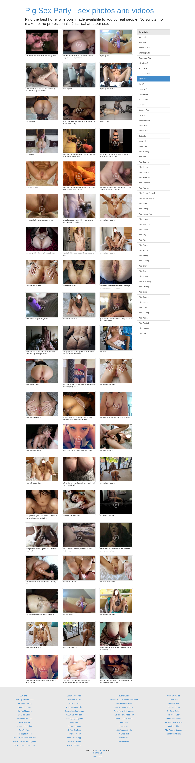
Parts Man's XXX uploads (124, 711)
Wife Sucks (143, 302)
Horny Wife (143, 79)
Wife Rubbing (144, 261)
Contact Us (97, 753)
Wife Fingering (144, 183)
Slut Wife (142, 136)
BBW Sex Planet (74, 741)
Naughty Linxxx (124, 696)
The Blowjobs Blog (24, 703)
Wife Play (142, 235)
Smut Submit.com (174, 734)
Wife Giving (143, 209)
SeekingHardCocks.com (74, 711)
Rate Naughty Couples (124, 719)
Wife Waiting (144, 318)
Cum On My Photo (74, 696)
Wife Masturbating (146, 224)
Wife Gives (143, 204)
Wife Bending (144, 152)
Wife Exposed (144, 178)
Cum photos (24, 696)
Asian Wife (143, 37)
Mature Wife (143, 100)
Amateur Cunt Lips (24, 719)
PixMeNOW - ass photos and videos (124, 700)
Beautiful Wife (144, 48)
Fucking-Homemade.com (124, 715)
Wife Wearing (144, 328)
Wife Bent (142, 157)
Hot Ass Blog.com (25, 711)
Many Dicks (123, 738)
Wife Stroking (144, 287)
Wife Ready (143, 250)
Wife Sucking (144, 297)
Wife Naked (143, 230)
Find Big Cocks (174, 707)
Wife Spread (143, 276)
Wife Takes (143, 307)
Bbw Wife (142, 42)
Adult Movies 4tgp (74, 738)
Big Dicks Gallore (24, 715)
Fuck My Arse (24, 722)
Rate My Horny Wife (74, 707)
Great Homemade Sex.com (24, 745)
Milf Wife (142, 105)
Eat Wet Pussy (24, 730)
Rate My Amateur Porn (24, 700)
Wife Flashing (144, 188)
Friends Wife (144, 63)
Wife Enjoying (144, 172)
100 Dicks (173, 700)
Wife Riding (143, 256)
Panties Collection (24, 726)
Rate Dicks (124, 722)
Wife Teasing (144, 313)
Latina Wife (143, 89)
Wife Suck (143, 292)
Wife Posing (143, 245)
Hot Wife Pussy (174, 715)
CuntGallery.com (24, 707)
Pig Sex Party (100, 750)
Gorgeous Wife (144, 74)
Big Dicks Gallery (174, 711)
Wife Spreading (145, 281)
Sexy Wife (143, 126)
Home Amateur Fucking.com (24, 741)
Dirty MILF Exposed (74, 745)
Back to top (97, 757)
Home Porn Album (173, 719)
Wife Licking (143, 219)
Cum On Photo (124, 741)
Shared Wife (143, 131)
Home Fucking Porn (124, 703)
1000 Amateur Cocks (124, 730)
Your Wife (142, 333)
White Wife (143, 146)
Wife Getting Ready (146, 198)
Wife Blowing (144, 162)
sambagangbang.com (74, 719)
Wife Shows (143, 271)
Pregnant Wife (144, 120)
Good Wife (143, 68)
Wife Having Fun (145, 214)
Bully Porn (74, 722)
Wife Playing (144, 240)
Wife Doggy (143, 167)
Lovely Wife (143, 94)
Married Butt (124, 734)
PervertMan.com (74, 726)
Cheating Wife (144, 53)
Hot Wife (142, 84)
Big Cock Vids (173, 703)
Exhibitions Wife (145, 58)
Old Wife (142, 115)
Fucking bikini (173, 726)
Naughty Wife (144, 110)
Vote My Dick (74, 703)
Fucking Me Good (25, 734)
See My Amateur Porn (124, 707)
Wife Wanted (144, 323)
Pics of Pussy (124, 726)
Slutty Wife (143, 141)
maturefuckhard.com (74, 715)
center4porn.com (74, 734)
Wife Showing (144, 266)
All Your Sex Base (74, 730)
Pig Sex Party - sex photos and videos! (90, 10)
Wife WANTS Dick (74, 700)
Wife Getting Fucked (147, 193)
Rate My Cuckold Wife (173, 722)
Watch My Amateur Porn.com (24, 738)
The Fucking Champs (173, 730)
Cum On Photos (173, 696)
